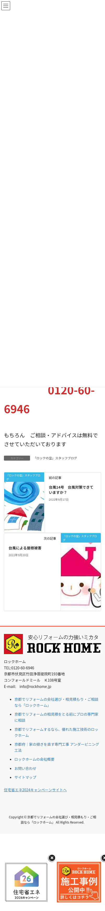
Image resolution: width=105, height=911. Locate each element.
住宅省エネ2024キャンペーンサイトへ (35, 789)
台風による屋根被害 (25, 547)
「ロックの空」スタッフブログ (55, 458)
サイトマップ (25, 777)
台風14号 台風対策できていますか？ (71, 489)
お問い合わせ (25, 768)
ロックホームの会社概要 (34, 759)
